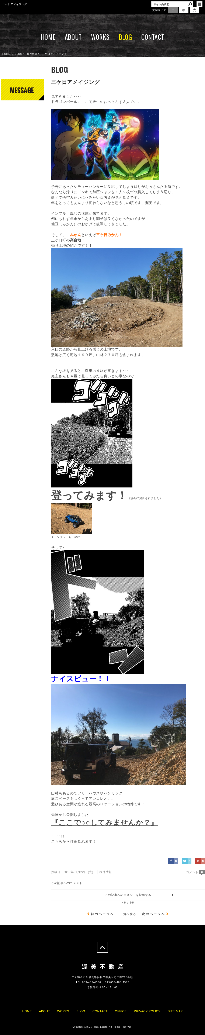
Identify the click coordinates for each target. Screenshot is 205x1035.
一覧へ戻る (128, 914)
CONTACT (152, 37)
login (199, 4)
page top (102, 947)
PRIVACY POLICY (147, 1011)
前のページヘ (102, 914)
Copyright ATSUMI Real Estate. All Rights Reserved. (102, 1027)
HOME (48, 37)
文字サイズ (159, 10)
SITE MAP (175, 1011)
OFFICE (121, 1011)
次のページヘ (153, 914)
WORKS (100, 37)
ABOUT (73, 37)
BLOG (125, 37)
